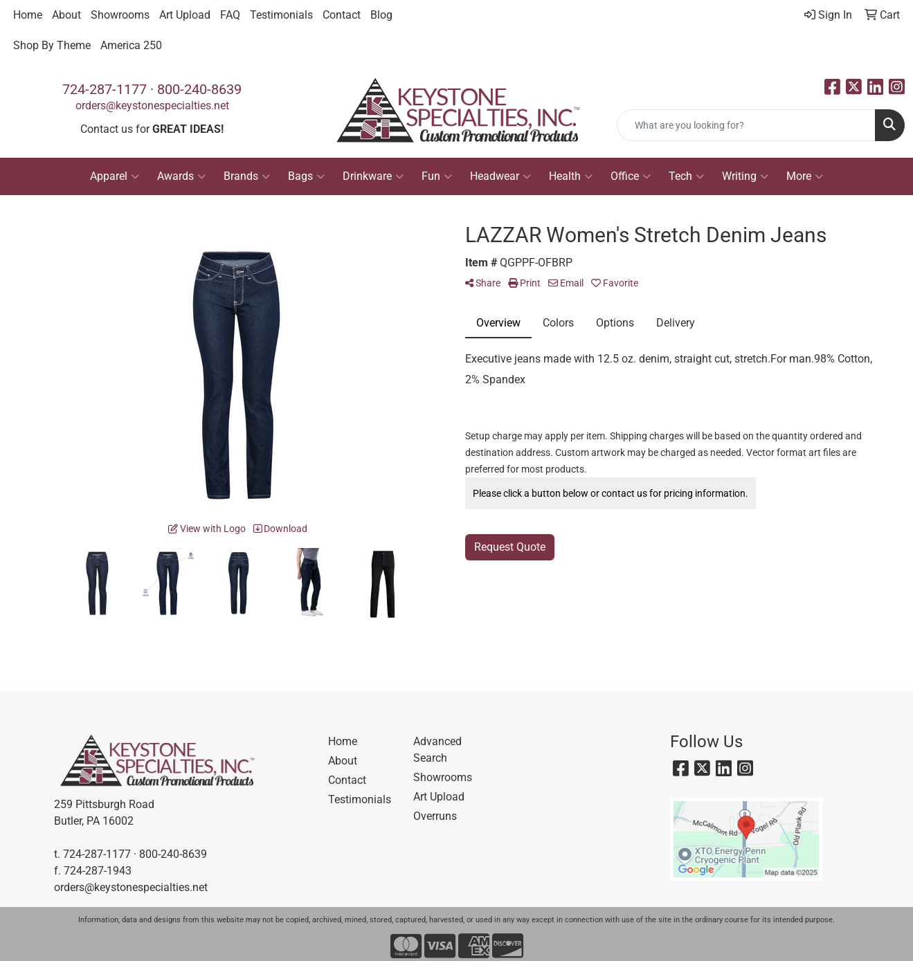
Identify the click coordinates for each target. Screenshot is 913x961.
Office (631, 176)
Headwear (500, 176)
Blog (381, 14)
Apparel (114, 176)
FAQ (230, 14)
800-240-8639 (199, 89)
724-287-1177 (104, 89)
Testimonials (281, 14)
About (66, 14)
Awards (181, 176)
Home (27, 14)
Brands (247, 176)
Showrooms (120, 14)
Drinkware (373, 176)
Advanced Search (437, 750)
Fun (437, 176)
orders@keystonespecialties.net (152, 105)
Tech (686, 176)
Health (571, 176)
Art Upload (184, 14)
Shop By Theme (52, 45)
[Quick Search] (746, 125)
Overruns (435, 816)
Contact (342, 14)
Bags (306, 176)
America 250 (131, 45)
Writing (745, 176)
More (804, 176)
